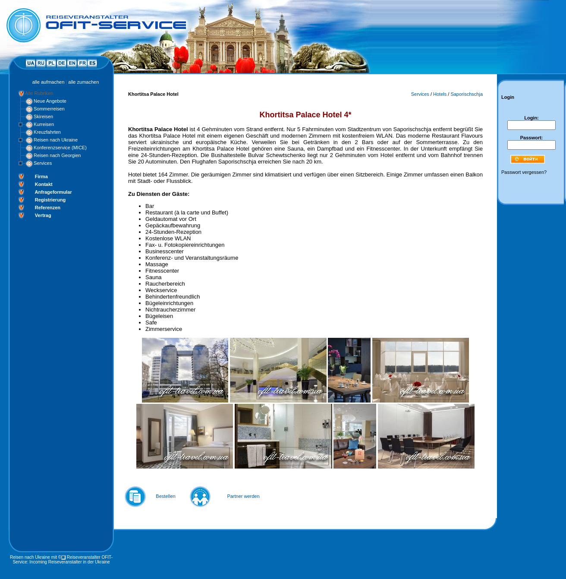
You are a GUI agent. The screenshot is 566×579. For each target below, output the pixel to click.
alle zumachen (83, 82)
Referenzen (47, 207)
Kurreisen (44, 124)
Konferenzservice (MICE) (60, 147)
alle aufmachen (48, 82)
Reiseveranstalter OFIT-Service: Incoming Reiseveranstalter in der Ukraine (63, 559)
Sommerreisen (49, 108)
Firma (41, 176)
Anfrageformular (53, 192)
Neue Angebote (50, 101)
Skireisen (43, 116)
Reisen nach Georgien (57, 155)
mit (54, 557)
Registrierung (50, 199)
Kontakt (44, 184)
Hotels (440, 94)
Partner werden (243, 496)
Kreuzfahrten (47, 132)
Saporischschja (466, 94)
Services (43, 163)
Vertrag (43, 215)
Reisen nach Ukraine (56, 139)
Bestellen (165, 496)
